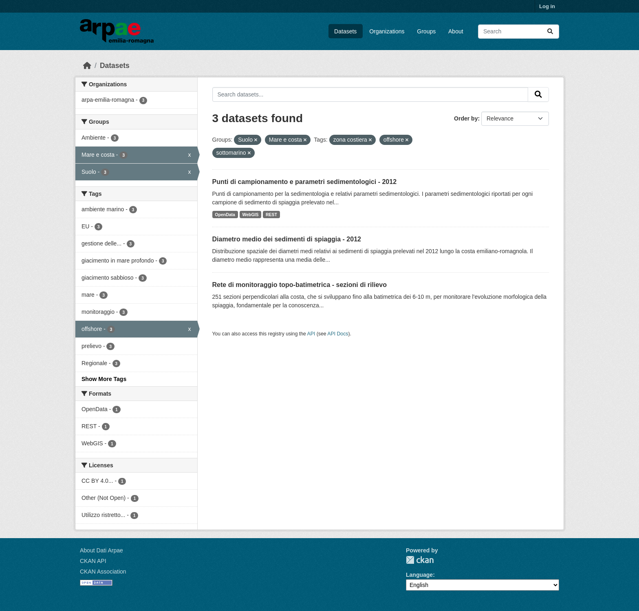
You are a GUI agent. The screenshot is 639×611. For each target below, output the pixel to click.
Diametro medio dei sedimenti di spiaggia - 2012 (286, 239)
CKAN (420, 560)
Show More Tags (104, 379)
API (311, 334)
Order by (466, 118)
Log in (547, 6)
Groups (426, 31)
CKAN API (93, 561)
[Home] (87, 65)
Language (419, 575)
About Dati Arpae (101, 550)
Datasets (345, 31)
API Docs (337, 334)
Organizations (386, 31)
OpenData (225, 214)
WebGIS (250, 214)
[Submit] (550, 31)
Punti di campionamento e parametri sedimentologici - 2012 (304, 181)
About (455, 31)
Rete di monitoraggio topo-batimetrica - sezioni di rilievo (299, 284)
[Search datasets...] (518, 31)
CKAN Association (103, 571)
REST (271, 214)
